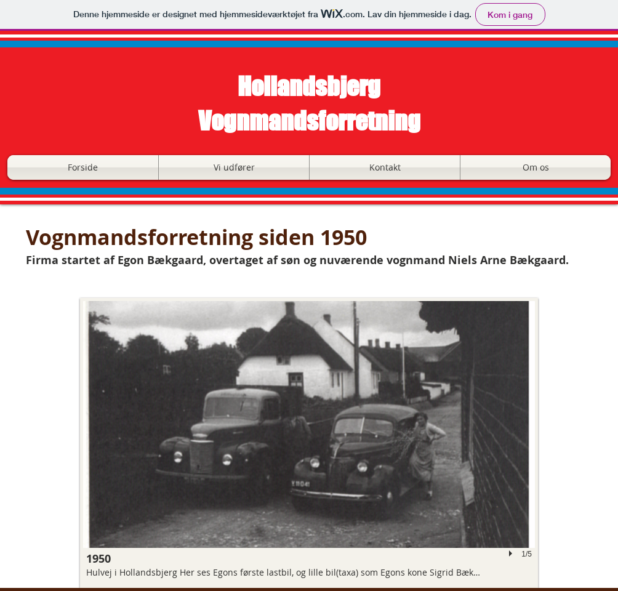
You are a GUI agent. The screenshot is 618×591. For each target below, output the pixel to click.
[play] (512, 554)
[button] (234, 167)
